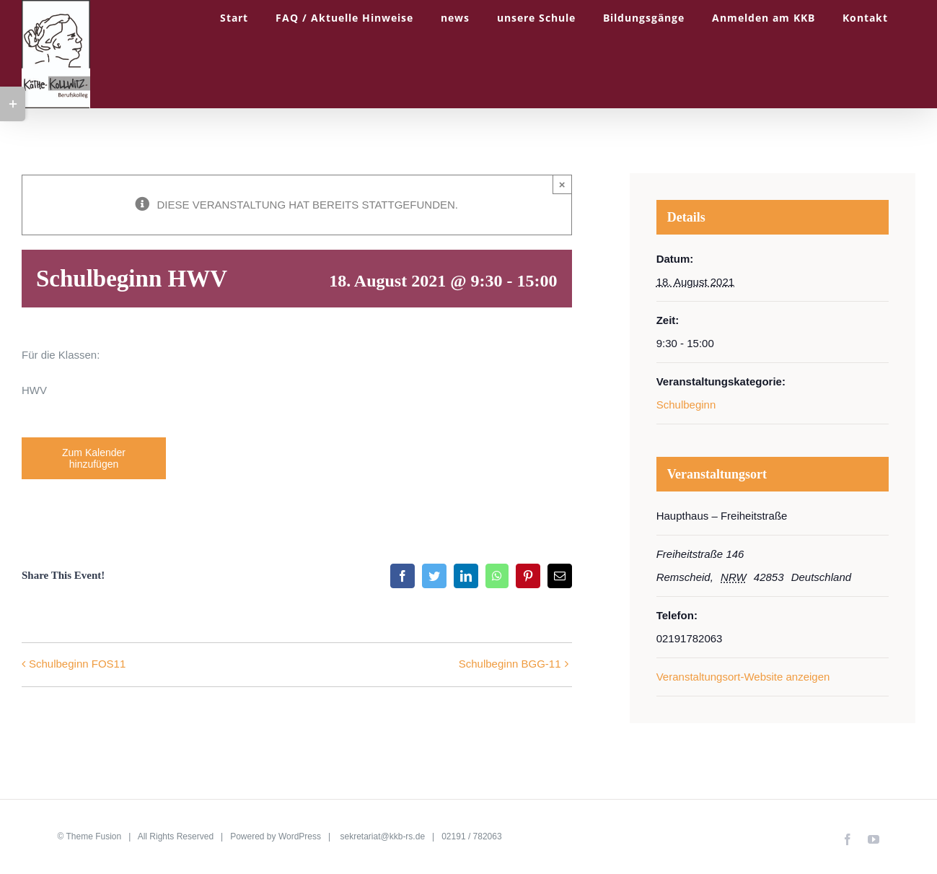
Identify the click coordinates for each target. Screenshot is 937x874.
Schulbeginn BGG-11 (510, 663)
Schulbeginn (686, 404)
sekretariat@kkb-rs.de (383, 836)
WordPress (299, 836)
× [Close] (562, 184)
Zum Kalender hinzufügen (94, 458)
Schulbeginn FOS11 (77, 663)
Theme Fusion (94, 836)
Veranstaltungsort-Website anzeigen (743, 676)
